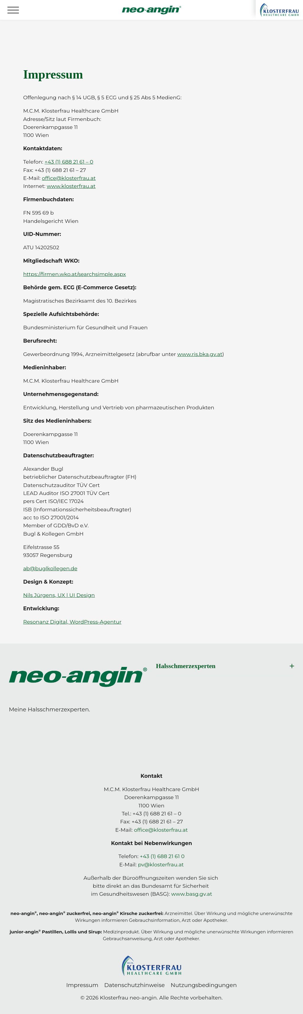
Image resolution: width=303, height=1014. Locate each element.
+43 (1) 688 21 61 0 (162, 856)
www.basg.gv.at (191, 894)
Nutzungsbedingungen (204, 985)
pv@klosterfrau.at (161, 864)
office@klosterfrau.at (161, 830)
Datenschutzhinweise (134, 985)
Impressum (82, 985)
